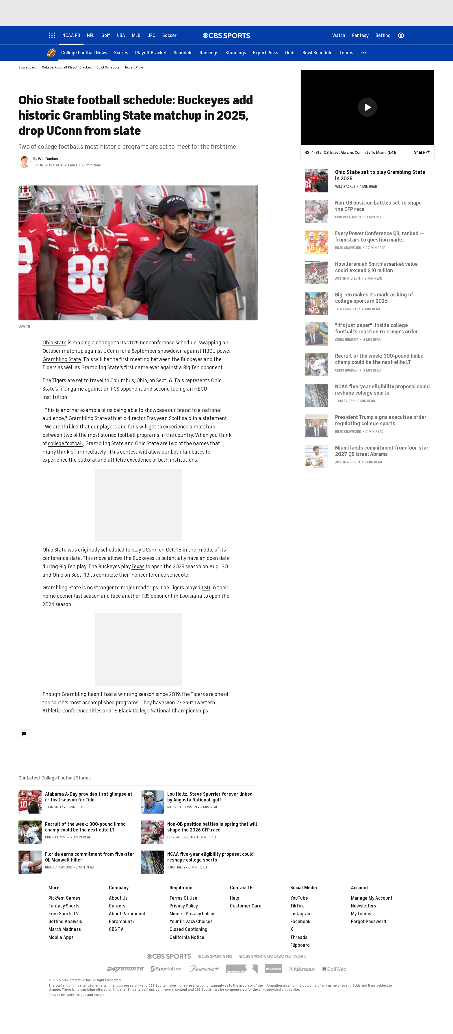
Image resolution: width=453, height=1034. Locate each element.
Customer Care (245, 906)
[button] (364, 53)
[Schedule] (183, 53)
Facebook (300, 922)
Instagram (301, 914)
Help (234, 898)
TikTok (297, 906)
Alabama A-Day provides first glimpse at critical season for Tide (88, 797)
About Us (118, 898)
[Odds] (290, 53)
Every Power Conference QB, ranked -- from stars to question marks (379, 236)
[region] (367, 107)
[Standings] (236, 53)
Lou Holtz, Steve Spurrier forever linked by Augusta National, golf (210, 797)
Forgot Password (368, 922)
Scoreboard (27, 67)
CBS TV (116, 929)
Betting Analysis (65, 922)
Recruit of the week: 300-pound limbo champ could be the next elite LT (85, 827)
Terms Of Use (183, 898)
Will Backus (48, 158)
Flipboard (300, 945)
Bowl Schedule (108, 67)
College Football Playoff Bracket (66, 67)
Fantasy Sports (64, 906)
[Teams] (346, 53)
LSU (206, 587)
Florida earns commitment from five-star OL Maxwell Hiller (89, 857)
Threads (298, 937)
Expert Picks (134, 67)
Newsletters (363, 906)
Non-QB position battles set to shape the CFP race (378, 206)
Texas (137, 566)
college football (65, 443)
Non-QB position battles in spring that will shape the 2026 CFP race (212, 827)
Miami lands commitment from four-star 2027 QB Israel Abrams (381, 451)
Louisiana (191, 596)
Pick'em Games (64, 898)
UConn (111, 351)
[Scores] (121, 53)
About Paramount (127, 914)
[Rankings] (209, 53)
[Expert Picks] (266, 53)
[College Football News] (84, 53)
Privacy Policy (184, 906)
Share (419, 152)
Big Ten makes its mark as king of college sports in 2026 (374, 298)
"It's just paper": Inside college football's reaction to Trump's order (376, 328)
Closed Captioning (188, 929)
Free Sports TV (64, 914)
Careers (117, 906)
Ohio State (54, 342)
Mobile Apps (61, 937)
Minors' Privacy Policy (192, 914)
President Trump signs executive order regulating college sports (380, 420)
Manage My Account (371, 898)
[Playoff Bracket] (151, 53)
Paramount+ (122, 922)
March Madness (65, 929)
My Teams (361, 914)
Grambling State (61, 359)
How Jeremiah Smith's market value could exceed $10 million (376, 267)
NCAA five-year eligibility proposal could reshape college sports (210, 857)
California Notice (187, 937)
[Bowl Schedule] (317, 53)
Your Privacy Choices (191, 922)
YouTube (299, 898)
